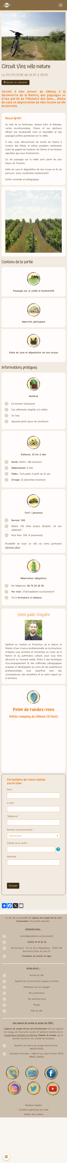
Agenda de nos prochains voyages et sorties (36, 981)
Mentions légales (33, 1105)
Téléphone (12, 816)
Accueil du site (37, 975)
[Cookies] (6, 1156)
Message (11, 856)
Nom (9, 789)
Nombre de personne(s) (19, 829)
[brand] (7, 5)
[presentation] (30, 874)
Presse (36, 1005)
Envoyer (13, 885)
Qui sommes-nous (37, 999)
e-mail (10, 803)
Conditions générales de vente (33, 1109)
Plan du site (36, 1010)
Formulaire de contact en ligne (36, 956)
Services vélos (12, 547)
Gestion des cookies (33, 1114)
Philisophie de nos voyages (37, 987)
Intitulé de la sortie (17, 843)
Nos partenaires (36, 993)
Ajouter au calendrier (15, 82)
